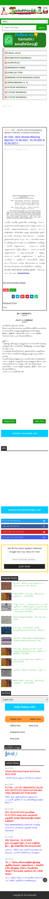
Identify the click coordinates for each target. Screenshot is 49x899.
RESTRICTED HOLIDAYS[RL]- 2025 (24, 510)
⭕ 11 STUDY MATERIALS (15, 92)
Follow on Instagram (25, 537)
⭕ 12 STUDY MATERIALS (15, 97)
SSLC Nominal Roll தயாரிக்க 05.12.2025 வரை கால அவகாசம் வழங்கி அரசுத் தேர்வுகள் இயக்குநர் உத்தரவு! (23, 816)
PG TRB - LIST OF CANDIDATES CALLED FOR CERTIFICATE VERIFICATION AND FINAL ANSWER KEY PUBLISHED (24, 790)
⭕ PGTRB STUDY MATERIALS (17, 58)
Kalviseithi (32, 895)
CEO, (27, 149)
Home (6, 130)
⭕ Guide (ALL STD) (13, 73)
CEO (13, 130)
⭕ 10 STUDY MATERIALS (15, 87)
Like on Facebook (25, 526)
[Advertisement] (24, 117)
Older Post (39, 421)
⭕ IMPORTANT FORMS (14, 68)
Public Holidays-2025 (24, 707)
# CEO (12, 290)
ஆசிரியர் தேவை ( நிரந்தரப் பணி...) (29, 670)
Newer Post (9, 421)
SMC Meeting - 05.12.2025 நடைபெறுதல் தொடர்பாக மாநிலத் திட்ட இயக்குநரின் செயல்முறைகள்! (23, 843)
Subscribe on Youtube (25, 532)
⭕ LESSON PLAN (12, 63)
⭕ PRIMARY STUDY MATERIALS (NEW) (22, 78)
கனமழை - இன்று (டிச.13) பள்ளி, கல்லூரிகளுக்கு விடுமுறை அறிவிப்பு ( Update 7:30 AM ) (30, 651)
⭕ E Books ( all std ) (12, 53)
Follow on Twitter (25, 521)
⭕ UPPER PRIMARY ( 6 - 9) (16, 83)
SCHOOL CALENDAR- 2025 (24, 433)
